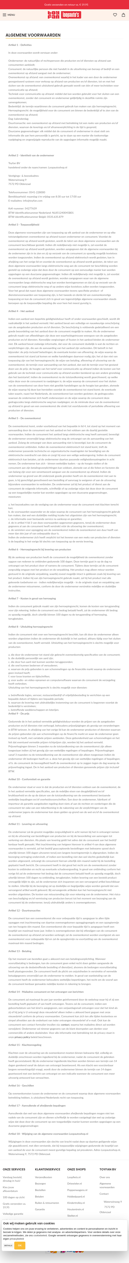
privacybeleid (17, 1238)
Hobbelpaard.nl (76, 1196)
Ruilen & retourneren (47, 1202)
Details (8, 1245)
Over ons (105, 1177)
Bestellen (40, 1190)
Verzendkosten (43, 1177)
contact (65, 1024)
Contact (104, 1193)
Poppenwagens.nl (77, 1190)
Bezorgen (40, 1183)
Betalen (39, 1196)
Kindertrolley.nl (76, 1202)
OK (20, 1245)
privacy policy (22, 1037)
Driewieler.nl (74, 1183)
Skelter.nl (72, 1215)
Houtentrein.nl (75, 1209)
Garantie (40, 1209)
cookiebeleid (40, 1235)
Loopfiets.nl (74, 1177)
